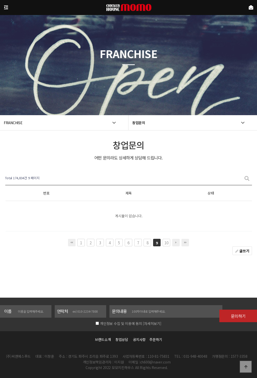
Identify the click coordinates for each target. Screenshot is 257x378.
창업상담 (121, 339)
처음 (72, 242)
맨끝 (185, 242)
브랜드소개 (103, 339)
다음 (176, 242)
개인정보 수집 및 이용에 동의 (121, 323)
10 (166, 242)
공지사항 (139, 339)
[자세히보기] (152, 323)
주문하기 (154, 339)
